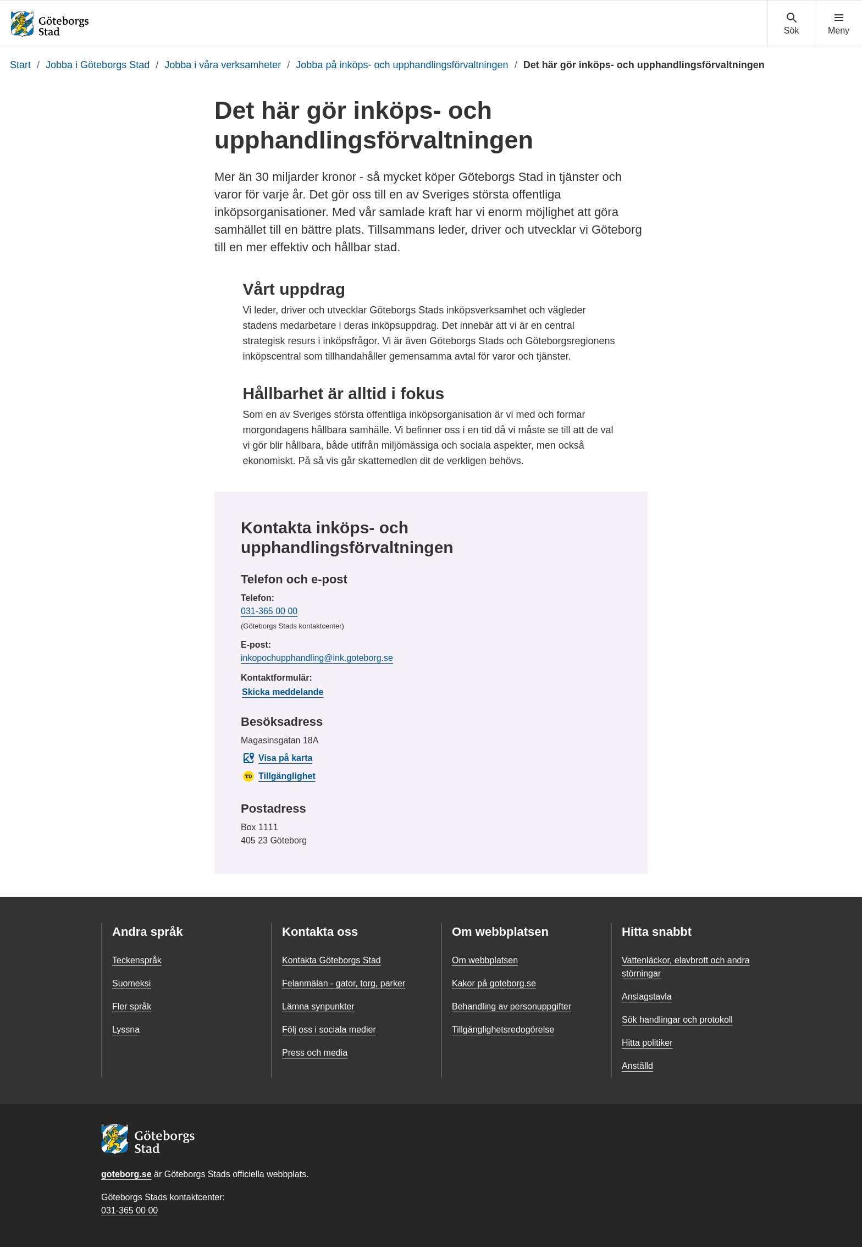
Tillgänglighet (279, 776)
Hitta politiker (647, 1042)
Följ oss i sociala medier (329, 1029)
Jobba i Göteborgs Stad (98, 64)
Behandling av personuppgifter (511, 1006)
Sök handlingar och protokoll (677, 1019)
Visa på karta (277, 758)
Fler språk (131, 1006)
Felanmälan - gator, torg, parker (343, 983)
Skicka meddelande (283, 692)
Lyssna (126, 1029)
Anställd (637, 1066)
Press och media (314, 1052)
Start (20, 64)
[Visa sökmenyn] (791, 24)
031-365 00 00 (269, 611)
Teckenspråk (137, 960)
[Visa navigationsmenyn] (838, 24)
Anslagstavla (647, 996)
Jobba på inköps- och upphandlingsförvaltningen (402, 64)
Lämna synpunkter (318, 1006)
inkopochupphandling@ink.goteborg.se (317, 658)
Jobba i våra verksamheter (222, 64)
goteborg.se (126, 1174)
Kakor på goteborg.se (494, 983)
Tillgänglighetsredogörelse (503, 1029)
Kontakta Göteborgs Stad (331, 960)
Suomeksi (131, 983)
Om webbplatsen (485, 960)
